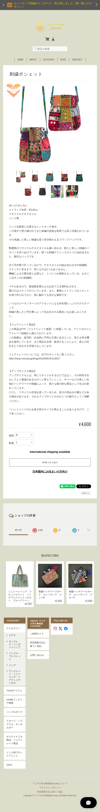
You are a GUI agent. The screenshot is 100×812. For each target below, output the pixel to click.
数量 (11, 442)
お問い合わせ (37, 655)
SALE (9, 764)
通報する (86, 493)
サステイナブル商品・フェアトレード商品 (14, 739)
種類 (11, 435)
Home (21, 59)
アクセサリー (13, 628)
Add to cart (50, 462)
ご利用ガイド (37, 633)
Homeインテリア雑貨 (14, 701)
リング (12, 665)
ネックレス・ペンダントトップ (14, 644)
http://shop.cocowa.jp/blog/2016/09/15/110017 (34, 358)
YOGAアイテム (14, 690)
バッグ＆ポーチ (14, 711)
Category (48, 59)
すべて (18, 530)
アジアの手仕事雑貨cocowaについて (50, 783)
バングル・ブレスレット (14, 656)
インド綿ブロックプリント (14, 754)
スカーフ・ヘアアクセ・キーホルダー (14, 724)
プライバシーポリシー (50, 787)
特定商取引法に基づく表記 (38, 644)
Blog (63, 59)
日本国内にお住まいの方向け (50, 471)
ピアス (12, 635)
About (33, 59)
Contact (77, 59)
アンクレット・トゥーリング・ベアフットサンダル (14, 677)
